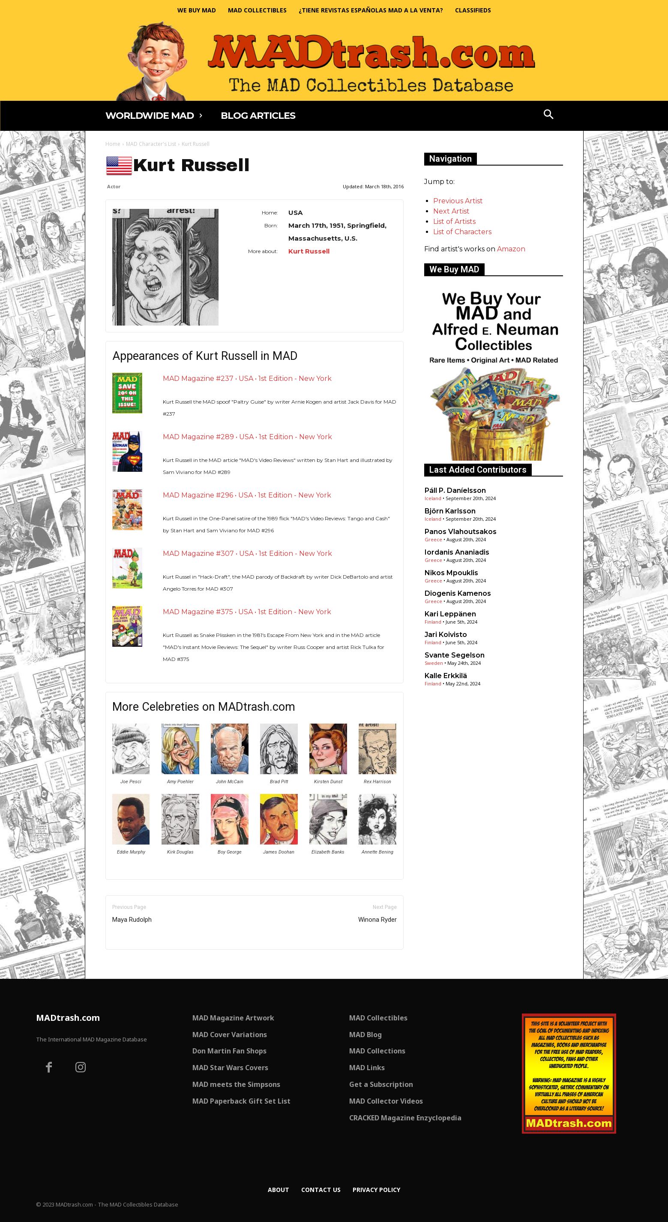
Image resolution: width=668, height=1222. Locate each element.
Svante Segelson (455, 655)
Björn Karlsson (450, 511)
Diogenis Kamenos (458, 593)
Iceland (433, 498)
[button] (548, 115)
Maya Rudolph (132, 919)
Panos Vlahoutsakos (461, 532)
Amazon (511, 249)
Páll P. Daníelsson (455, 490)
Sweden (434, 663)
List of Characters (462, 232)
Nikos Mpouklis (451, 573)
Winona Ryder (377, 919)
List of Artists (454, 221)
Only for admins (135, 964)
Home (112, 144)
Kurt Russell (309, 251)
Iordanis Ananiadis (457, 552)
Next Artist (451, 211)
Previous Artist (458, 201)
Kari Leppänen (450, 614)
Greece (433, 539)
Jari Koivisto (446, 635)
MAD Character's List (151, 144)
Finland (433, 622)
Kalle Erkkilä (446, 676)
